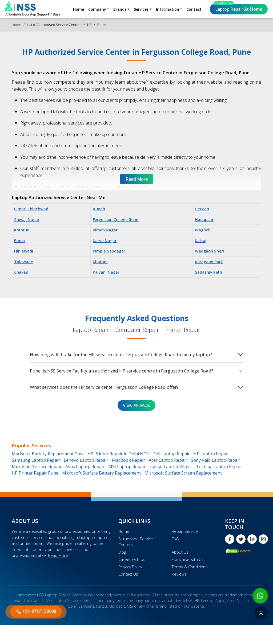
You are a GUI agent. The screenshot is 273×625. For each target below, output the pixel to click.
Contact (194, 9)
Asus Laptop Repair (85, 466)
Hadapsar (204, 219)
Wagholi (202, 229)
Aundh (99, 208)
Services (141, 9)
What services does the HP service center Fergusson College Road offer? (104, 387)
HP (89, 24)
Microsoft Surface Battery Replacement (101, 473)
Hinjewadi (23, 251)
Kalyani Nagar (106, 272)
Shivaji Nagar (26, 219)
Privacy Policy (130, 566)
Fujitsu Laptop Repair (170, 466)
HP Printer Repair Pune (35, 473)
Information (167, 9)
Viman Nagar (105, 229)
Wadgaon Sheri (209, 251)
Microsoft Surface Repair (37, 466)
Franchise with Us (188, 559)
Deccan (202, 208)
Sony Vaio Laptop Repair (215, 460)
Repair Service (185, 531)
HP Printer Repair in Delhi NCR (118, 454)
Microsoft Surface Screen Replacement (183, 473)
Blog (122, 552)
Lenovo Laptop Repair (86, 460)
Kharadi (100, 261)
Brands (119, 9)
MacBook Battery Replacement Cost (48, 454)
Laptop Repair (238, 8)
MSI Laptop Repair (127, 466)
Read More (58, 555)
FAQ (175, 538)
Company (97, 9)
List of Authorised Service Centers (54, 24)
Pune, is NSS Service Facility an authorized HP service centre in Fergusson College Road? (121, 371)
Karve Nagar (105, 240)
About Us (180, 552)
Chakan (21, 272)
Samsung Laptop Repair (36, 460)
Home (78, 9)
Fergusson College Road (115, 219)
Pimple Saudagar (109, 251)
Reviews (179, 574)
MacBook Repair (128, 460)
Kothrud (21, 229)
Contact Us (128, 574)
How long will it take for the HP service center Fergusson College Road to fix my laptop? (121, 354)
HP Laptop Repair (211, 454)
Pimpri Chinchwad (31, 208)
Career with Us (131, 559)
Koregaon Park (209, 261)
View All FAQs (136, 405)
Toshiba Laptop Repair (219, 466)
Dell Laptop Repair (171, 454)
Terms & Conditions (190, 566)
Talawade (23, 261)
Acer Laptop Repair (168, 460)
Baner (19, 240)
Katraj (200, 240)
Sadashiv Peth (208, 272)
